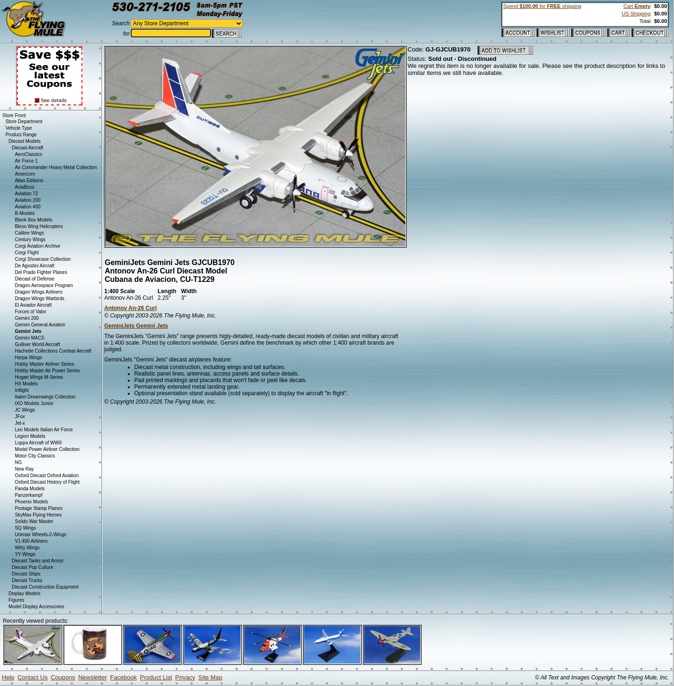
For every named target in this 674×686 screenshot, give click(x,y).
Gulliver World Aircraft (37, 344)
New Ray (24, 469)
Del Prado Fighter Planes (41, 272)
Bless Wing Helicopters (39, 226)
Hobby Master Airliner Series (44, 364)
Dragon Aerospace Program (44, 285)
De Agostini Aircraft (34, 265)
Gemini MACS (29, 337)
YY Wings (25, 554)
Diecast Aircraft (27, 147)
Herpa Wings (28, 357)
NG (18, 462)
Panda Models (30, 488)
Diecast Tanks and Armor (38, 560)
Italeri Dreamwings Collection (45, 396)
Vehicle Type (19, 128)
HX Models (26, 383)
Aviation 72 (26, 193)
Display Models (24, 593)
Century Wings (30, 239)
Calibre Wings (29, 233)
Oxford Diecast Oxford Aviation (47, 475)
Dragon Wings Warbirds (40, 298)
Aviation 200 (28, 200)
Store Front (14, 115)
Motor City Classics (35, 455)
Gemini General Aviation (40, 324)
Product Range (21, 134)
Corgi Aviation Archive (37, 246)
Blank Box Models (33, 219)
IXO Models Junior (34, 403)
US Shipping (636, 13)
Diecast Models (24, 141)
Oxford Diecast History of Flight (47, 482)
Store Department (24, 121)
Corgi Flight (27, 252)
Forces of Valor (30, 311)
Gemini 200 (27, 318)
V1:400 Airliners (31, 541)
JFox (20, 416)
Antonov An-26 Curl (130, 308)
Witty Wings (27, 547)
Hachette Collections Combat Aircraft (53, 351)
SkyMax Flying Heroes (38, 514)
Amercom (25, 174)
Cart (636, 6)
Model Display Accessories (36, 606)
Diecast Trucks (27, 580)
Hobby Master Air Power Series (47, 370)
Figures (16, 600)
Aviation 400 (28, 206)
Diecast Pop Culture (32, 567)
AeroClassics (28, 154)
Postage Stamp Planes (39, 508)
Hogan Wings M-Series (39, 377)
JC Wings (25, 410)
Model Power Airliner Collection (47, 449)
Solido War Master (34, 521)
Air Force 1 (26, 160)
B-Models (25, 213)
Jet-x (20, 423)
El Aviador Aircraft (33, 305)
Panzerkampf (29, 495)
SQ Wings (25, 528)
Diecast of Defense (35, 278)
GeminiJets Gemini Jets (136, 326)
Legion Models (30, 436)
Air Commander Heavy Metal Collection (56, 167)
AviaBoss (25, 187)
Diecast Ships (26, 573)
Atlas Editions (29, 180)
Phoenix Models (31, 501)
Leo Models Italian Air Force (44, 429)
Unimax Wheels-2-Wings (40, 534)
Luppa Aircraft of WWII (38, 442)
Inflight (22, 390)
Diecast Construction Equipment (45, 587)
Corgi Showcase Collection (43, 259)
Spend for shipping (542, 6)
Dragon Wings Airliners (39, 292)
